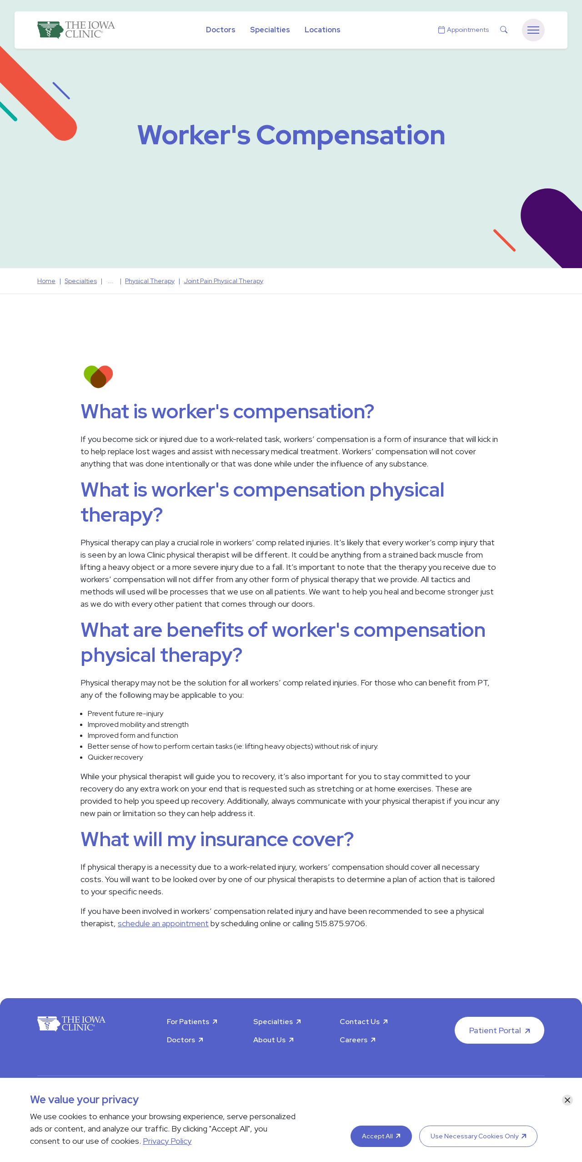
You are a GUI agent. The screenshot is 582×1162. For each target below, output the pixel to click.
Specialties (270, 30)
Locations (323, 30)
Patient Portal (495, 1030)
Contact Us (360, 1021)
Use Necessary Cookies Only (474, 1136)
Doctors (221, 30)
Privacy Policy (167, 1141)
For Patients (188, 1021)
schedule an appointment (163, 923)
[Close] (567, 1100)
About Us (269, 1040)
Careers (353, 1040)
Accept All (377, 1136)
